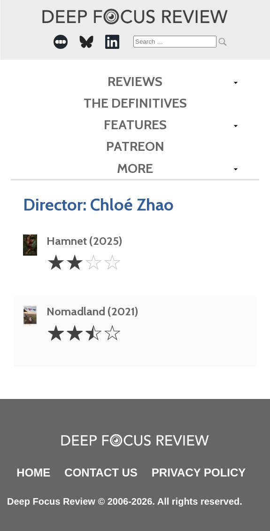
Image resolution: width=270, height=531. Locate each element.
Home (33, 472)
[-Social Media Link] (61, 42)
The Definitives (135, 103)
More (135, 168)
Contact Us (101, 472)
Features (135, 125)
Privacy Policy (199, 472)
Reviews (135, 81)
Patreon (135, 146)
